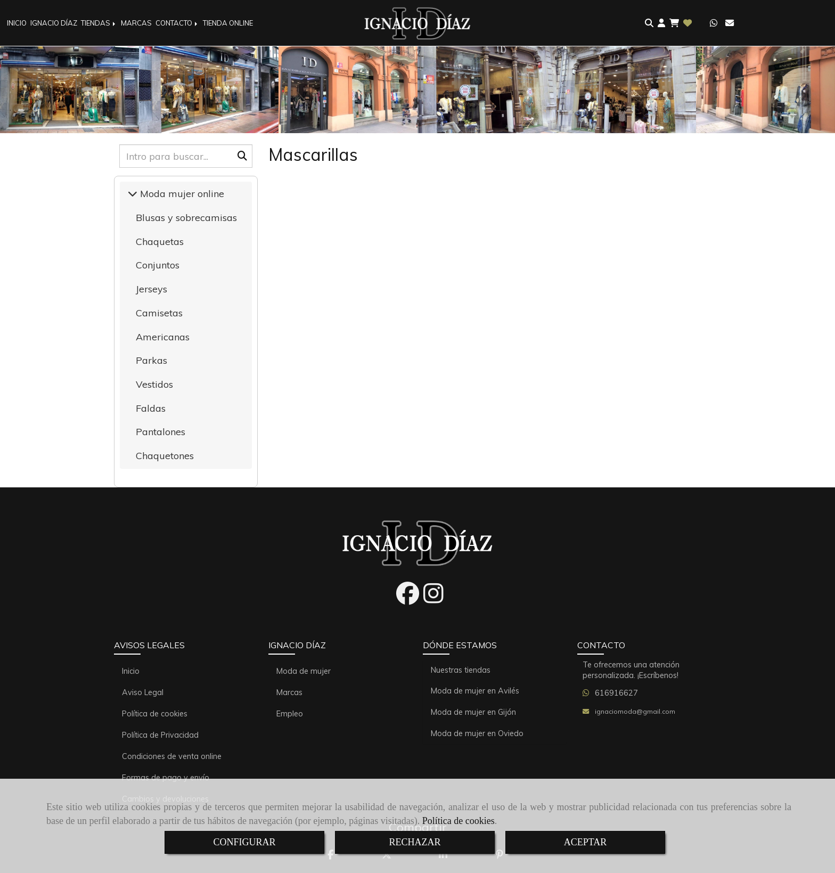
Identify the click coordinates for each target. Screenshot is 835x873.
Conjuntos (157, 265)
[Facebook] (407, 599)
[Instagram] (433, 599)
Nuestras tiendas (460, 670)
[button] (661, 23)
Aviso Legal (142, 692)
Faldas (151, 408)
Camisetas (159, 313)
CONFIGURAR (244, 842)
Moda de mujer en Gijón (473, 712)
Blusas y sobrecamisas (186, 217)
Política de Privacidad (160, 735)
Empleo (289, 714)
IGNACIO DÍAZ (53, 23)
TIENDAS (99, 23)
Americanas (163, 337)
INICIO (17, 23)
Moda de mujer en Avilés (475, 691)
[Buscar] (185, 156)
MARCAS (136, 23)
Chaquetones (165, 456)
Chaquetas (160, 241)
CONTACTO (177, 23)
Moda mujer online (180, 193)
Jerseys (151, 289)
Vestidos (154, 384)
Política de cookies (458, 820)
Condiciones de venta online (172, 756)
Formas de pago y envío (165, 777)
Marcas (289, 692)
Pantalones (160, 432)
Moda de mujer (303, 671)
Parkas (151, 360)
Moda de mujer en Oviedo (477, 733)
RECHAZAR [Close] (414, 842)
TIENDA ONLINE (228, 23)
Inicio (131, 671)
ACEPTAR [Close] (585, 842)
